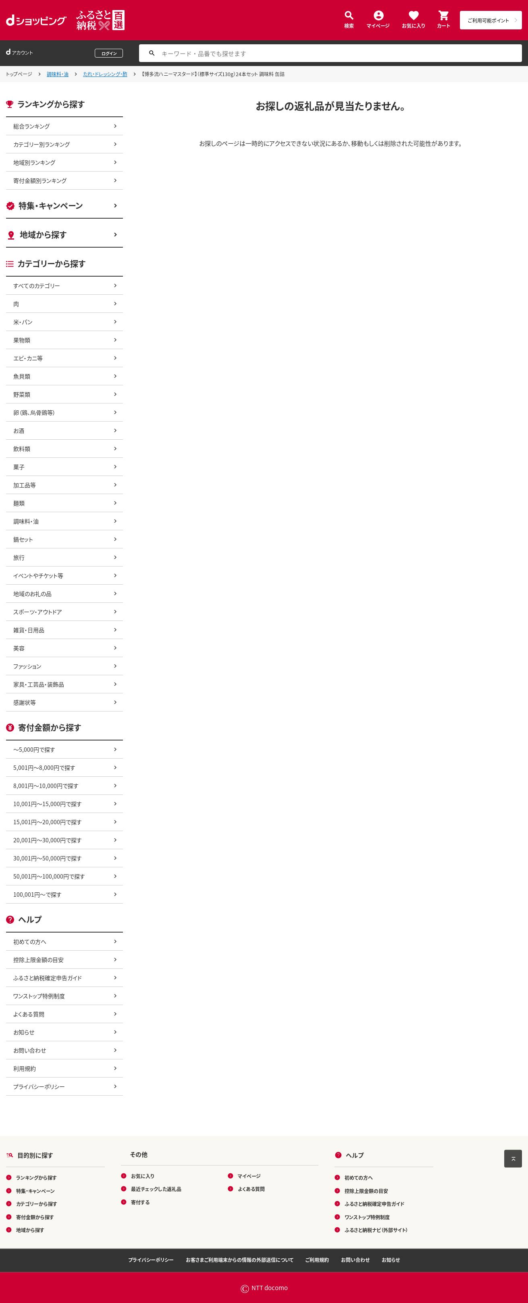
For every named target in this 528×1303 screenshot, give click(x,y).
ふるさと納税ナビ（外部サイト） (376, 1229)
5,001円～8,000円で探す (44, 767)
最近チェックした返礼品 (156, 1188)
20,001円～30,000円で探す (47, 840)
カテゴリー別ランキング (41, 144)
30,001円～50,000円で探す (47, 858)
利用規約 (24, 1068)
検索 (349, 25)
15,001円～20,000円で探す (47, 822)
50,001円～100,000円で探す (49, 876)
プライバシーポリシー (39, 1086)
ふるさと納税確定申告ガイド (47, 978)
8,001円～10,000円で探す (46, 786)
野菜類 (21, 394)
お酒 (18, 430)
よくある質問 (28, 1014)
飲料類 (21, 449)
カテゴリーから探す (36, 1203)
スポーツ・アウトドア (37, 612)
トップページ (19, 73)
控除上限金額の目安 (38, 960)
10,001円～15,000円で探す (47, 804)
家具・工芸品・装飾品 (38, 684)
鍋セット (23, 539)
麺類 (19, 503)
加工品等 (24, 485)
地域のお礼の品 (32, 593)
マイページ (378, 25)
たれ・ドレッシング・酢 (105, 73)
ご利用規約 (317, 1259)
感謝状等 (24, 702)
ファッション (27, 666)
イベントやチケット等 (38, 575)
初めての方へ (29, 941)
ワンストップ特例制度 (39, 996)
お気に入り (413, 25)
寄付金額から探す (35, 1216)
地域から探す (43, 234)
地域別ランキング (34, 162)
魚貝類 (21, 376)
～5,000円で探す (34, 749)
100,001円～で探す (37, 894)
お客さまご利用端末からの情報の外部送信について (239, 1259)
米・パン (22, 322)
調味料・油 (58, 73)
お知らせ (23, 1032)
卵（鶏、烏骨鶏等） (34, 412)
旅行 (19, 557)
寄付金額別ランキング (40, 180)
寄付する (140, 1201)
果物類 (21, 340)
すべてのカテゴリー (36, 285)
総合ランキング (31, 126)
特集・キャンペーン (51, 205)
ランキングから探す (36, 1177)
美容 (19, 648)
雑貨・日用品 (28, 630)
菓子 (19, 467)
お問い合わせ (29, 1050)
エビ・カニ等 (28, 358)
